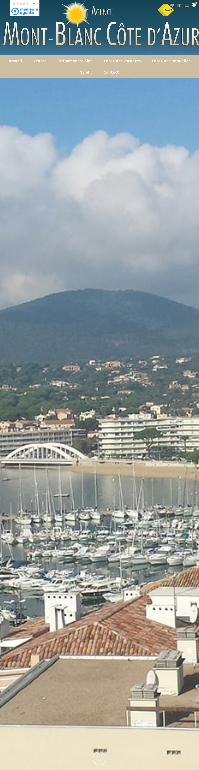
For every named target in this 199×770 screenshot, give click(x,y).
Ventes (39, 60)
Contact (111, 72)
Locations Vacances (122, 60)
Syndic (86, 72)
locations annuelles (171, 60)
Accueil (15, 60)
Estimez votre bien (75, 60)
